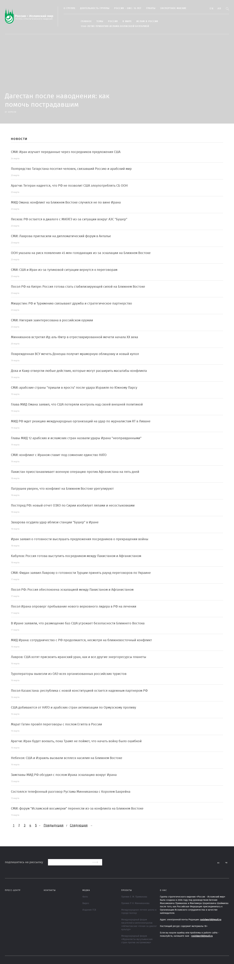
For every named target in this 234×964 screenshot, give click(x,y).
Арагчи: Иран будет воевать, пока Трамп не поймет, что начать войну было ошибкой (76, 741)
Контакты (50, 890)
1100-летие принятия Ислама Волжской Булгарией (115, 26)
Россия (113, 21)
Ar (219, 8)
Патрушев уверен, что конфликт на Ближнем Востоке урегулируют (62, 488)
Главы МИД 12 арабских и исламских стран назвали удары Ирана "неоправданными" (76, 438)
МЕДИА (86, 890)
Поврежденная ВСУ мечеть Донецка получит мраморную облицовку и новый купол (75, 354)
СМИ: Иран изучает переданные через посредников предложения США (65, 152)
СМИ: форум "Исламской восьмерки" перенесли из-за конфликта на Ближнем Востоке (77, 808)
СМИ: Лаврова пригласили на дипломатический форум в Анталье (61, 236)
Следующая (79, 825)
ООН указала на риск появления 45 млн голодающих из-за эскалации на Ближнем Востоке (81, 253)
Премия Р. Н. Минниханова (135, 903)
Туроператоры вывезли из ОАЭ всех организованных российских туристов (68, 674)
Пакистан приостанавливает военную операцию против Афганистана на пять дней (75, 472)
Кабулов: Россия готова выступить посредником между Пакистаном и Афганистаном (76, 556)
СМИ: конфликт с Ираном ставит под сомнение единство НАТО (59, 455)
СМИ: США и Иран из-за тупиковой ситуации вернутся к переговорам (64, 269)
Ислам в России (147, 21)
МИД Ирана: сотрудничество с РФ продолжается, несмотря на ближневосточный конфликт (81, 640)
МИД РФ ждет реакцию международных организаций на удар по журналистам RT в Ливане (80, 421)
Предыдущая (53, 825)
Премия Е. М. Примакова (134, 897)
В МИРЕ (127, 21)
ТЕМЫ (99, 21)
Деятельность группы (94, 8)
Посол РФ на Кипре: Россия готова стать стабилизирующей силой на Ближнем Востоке (78, 286)
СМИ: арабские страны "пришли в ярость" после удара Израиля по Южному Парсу (74, 387)
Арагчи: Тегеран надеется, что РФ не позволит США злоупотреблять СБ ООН (69, 185)
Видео (85, 903)
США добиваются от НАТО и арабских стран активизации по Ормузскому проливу (73, 707)
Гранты (151, 8)
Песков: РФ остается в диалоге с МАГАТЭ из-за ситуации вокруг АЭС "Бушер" (69, 219)
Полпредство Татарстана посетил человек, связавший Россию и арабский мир (71, 168)
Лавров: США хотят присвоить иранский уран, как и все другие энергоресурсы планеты (78, 657)
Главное (86, 21)
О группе (69, 8)
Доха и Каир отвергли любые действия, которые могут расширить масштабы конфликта (79, 370)
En (211, 8)
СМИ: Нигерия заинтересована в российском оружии (52, 320)
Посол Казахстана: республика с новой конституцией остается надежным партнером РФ (79, 690)
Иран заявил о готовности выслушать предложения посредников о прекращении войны (79, 539)
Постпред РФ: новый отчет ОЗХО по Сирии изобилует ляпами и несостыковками (73, 505)
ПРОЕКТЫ (126, 890)
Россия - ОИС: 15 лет (127, 8)
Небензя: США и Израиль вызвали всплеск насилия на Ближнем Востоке (66, 758)
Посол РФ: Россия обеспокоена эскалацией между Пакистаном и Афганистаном (72, 589)
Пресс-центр (13, 890)
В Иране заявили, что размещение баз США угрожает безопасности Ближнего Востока (78, 623)
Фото (85, 897)
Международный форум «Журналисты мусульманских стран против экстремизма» (137, 939)
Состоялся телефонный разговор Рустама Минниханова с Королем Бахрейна (70, 791)
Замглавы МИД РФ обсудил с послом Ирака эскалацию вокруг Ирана (64, 775)
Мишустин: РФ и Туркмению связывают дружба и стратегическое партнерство (71, 303)
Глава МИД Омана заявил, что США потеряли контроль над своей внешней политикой (77, 404)
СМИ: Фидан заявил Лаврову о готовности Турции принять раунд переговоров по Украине (81, 573)
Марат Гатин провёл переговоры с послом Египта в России (56, 724)
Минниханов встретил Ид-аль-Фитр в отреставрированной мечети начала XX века (74, 337)
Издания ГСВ (89, 910)
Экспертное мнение (173, 8)
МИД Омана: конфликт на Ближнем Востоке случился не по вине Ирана (66, 202)
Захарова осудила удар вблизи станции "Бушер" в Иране (55, 522)
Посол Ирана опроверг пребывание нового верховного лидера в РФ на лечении (73, 606)
